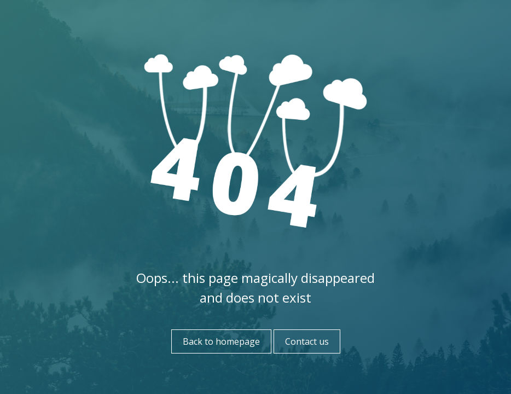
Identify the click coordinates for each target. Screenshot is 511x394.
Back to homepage (221, 341)
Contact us (307, 341)
